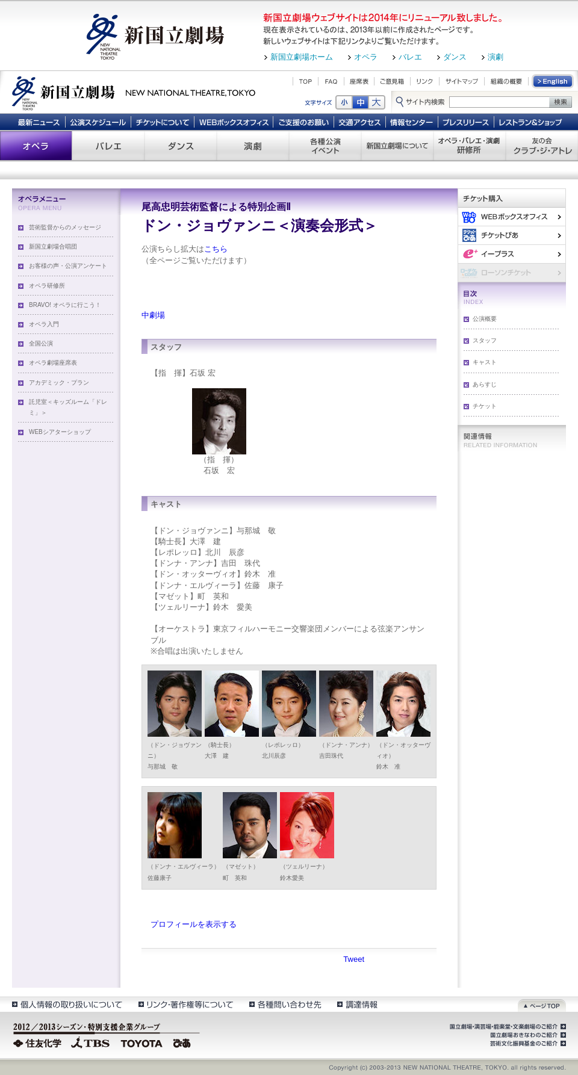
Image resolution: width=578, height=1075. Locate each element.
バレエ (410, 56)
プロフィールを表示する (194, 924)
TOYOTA (142, 1042)
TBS (90, 1042)
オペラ (366, 56)
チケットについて (162, 121)
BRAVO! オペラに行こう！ (65, 305)
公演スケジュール (98, 121)
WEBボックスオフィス (233, 121)
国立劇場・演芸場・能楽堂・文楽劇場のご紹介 (506, 1027)
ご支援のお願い (303, 121)
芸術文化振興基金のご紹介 (527, 1043)
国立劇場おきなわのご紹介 (527, 1035)
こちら (216, 248)
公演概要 (485, 318)
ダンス (455, 56)
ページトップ (542, 1004)
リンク (425, 81)
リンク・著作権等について (185, 1004)
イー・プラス (512, 253)
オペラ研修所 (47, 285)
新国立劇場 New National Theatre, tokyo (133, 92)
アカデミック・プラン (59, 382)
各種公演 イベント (325, 145)
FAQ (331, 81)
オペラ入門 (44, 324)
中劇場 (153, 315)
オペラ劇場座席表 (53, 362)
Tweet (353, 959)
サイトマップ (462, 81)
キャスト (485, 362)
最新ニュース (38, 121)
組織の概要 (506, 81)
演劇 (495, 56)
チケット (485, 406)
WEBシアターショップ (60, 432)
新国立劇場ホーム (301, 56)
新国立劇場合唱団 (53, 246)
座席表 (359, 81)
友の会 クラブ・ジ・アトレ (542, 145)
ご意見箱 (392, 81)
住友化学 (38, 1042)
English (553, 81)
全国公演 (41, 343)
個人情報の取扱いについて (66, 1004)
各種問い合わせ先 (284, 1004)
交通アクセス (360, 121)
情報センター (412, 121)
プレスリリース (466, 121)
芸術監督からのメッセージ (65, 227)
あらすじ (485, 384)
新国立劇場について (397, 145)
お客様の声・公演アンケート (68, 265)
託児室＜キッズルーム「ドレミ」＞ (68, 407)
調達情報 (357, 1004)
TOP (305, 81)
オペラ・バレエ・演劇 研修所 (470, 145)
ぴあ (512, 235)
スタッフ (485, 340)
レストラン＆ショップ (531, 121)
